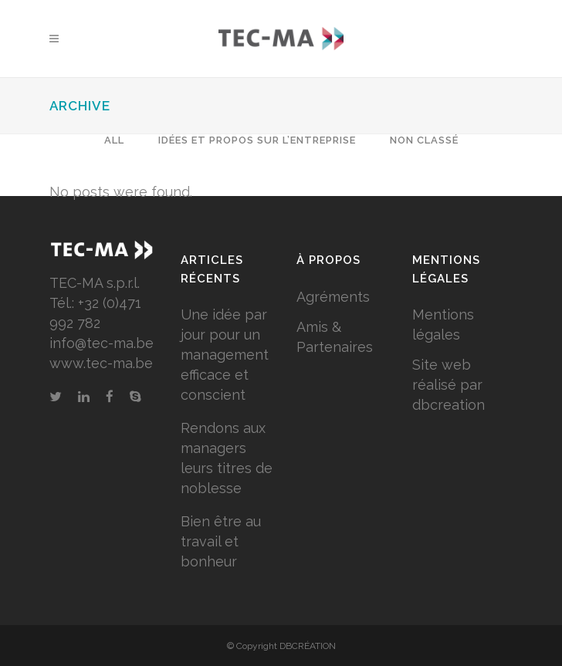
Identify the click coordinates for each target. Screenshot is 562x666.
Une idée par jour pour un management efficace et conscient (225, 354)
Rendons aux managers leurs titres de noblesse (227, 458)
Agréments (333, 297)
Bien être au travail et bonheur (221, 541)
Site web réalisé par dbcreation (448, 385)
